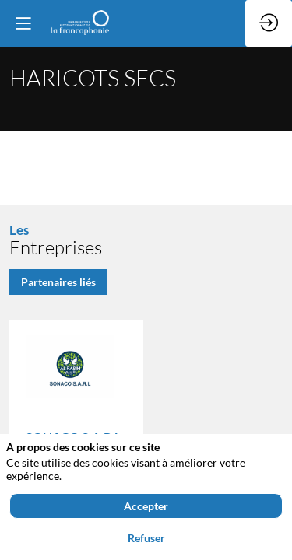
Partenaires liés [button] (58, 281)
